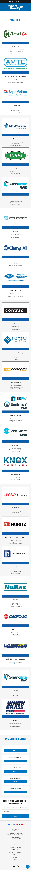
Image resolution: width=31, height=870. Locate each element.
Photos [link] (15, 854)
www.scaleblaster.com (15, 663)
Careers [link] (15, 857)
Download (15, 750)
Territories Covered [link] (15, 847)
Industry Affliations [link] (15, 851)
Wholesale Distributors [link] (15, 852)
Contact (15, 816)
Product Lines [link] (15, 849)
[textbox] (15, 811)
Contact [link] (15, 859)
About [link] (15, 844)
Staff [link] (15, 846)
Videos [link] (15, 856)
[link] (15, 7)
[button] (3, 13)
